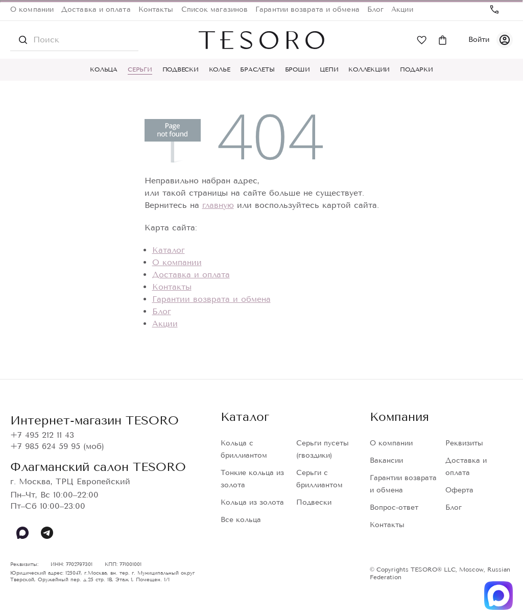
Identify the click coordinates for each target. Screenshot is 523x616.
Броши (297, 69)
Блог (375, 9)
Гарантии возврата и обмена (307, 9)
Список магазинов (214, 9)
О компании (32, 9)
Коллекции (369, 69)
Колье (219, 69)
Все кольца (241, 519)
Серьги (140, 69)
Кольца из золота (252, 502)
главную (218, 205)
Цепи (329, 69)
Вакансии (386, 460)
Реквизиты (464, 443)
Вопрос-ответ (394, 507)
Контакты (156, 9)
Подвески (180, 69)
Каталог (168, 250)
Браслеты (257, 69)
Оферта (459, 490)
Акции (402, 9)
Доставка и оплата (96, 9)
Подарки (416, 69)
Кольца (103, 69)
